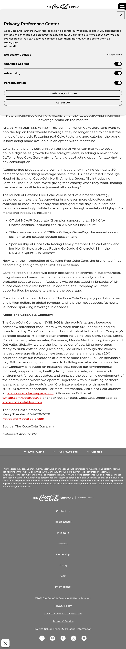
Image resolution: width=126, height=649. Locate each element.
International (63, 586)
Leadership (63, 554)
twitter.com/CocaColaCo (22, 397)
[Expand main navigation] (122, 7)
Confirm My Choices (63, 93)
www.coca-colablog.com (22, 402)
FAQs (63, 576)
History (63, 565)
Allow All (10, 46)
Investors (63, 532)
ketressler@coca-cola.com (23, 418)
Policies (63, 543)
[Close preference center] (120, 15)
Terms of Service (63, 621)
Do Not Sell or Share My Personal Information (63, 629)
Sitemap (94, 451)
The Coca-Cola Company (56, 598)
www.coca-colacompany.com (30, 393)
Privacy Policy (63, 605)
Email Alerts (34, 451)
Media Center (63, 521)
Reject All (63, 102)
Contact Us (63, 511)
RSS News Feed (65, 451)
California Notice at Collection (63, 613)
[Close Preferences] (5, 643)
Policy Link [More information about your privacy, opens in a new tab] (11, 42)
